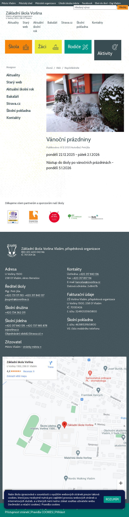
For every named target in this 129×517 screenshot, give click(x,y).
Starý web (26, 24)
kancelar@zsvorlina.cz (88, 282)
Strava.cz (67, 22)
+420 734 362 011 (15, 312)
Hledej (122, 7)
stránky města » (32, 346)
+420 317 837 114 (81, 278)
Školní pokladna (82, 24)
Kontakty (97, 22)
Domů (49, 67)
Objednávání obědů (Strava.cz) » (24, 333)
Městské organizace (45, 3)
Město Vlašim (9, 3)
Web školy (117, 508)
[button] (95, 7)
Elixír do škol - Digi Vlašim (108, 3)
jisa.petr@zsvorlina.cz (17, 299)
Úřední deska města (69, 3)
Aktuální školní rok (38, 27)
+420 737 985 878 (36, 325)
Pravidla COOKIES (42, 512)
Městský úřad (25, 3)
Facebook (87, 3)
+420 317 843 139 (15, 325)
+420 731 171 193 (14, 295)
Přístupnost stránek (17, 512)
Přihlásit (60, 512)
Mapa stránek (67, 508)
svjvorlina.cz (12, 329)
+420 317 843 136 (89, 274)
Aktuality (13, 22)
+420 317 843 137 (34, 295)
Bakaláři (52, 22)
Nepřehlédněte (71, 67)
